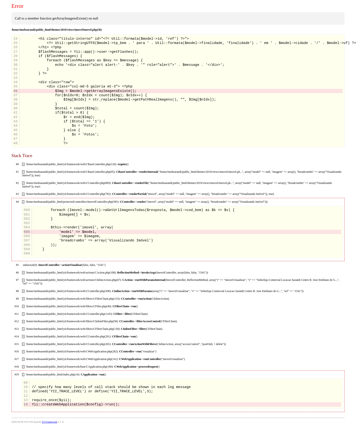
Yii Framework (49, 422)
